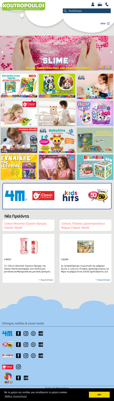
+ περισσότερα (46, 279)
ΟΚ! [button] (99, 394)
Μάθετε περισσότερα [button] (16, 396)
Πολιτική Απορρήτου (57, 387)
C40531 (7, 259)
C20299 (64, 259)
